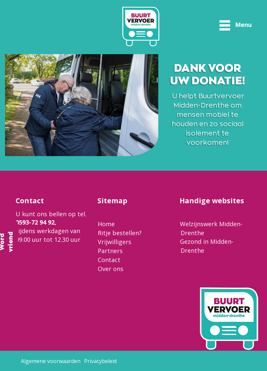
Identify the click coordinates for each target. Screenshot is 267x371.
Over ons (110, 269)
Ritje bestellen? (120, 233)
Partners (110, 251)
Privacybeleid (100, 361)
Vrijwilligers (114, 242)
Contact (109, 260)
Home (106, 224)
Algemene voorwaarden (50, 361)
